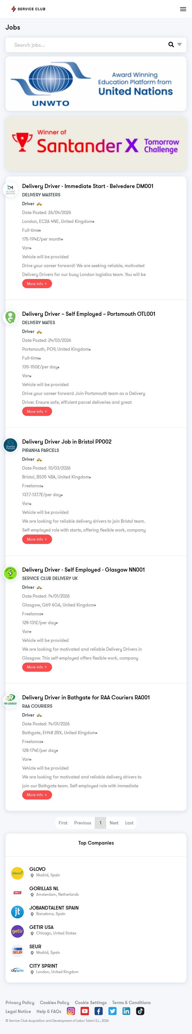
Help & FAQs (49, 1011)
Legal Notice (18, 1011)
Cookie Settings (91, 1002)
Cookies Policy (54, 1002)
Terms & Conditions (131, 1002)
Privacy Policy (20, 1002)
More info (37, 283)
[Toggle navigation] (183, 9)
